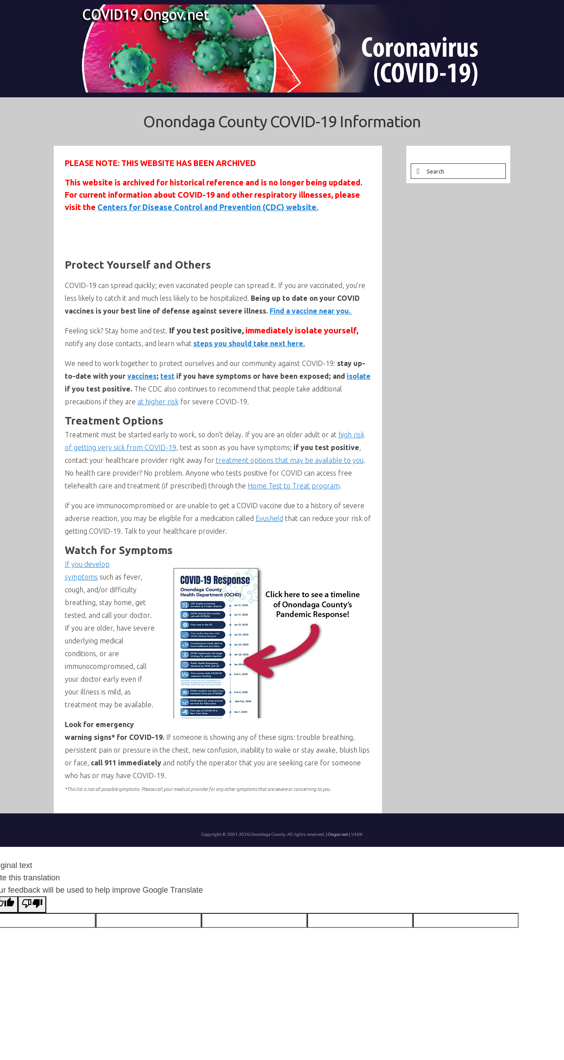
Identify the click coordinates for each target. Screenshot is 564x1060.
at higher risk (157, 402)
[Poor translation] (32, 904)
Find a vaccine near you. (311, 311)
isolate (359, 376)
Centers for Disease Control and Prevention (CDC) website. (207, 207)
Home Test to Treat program (294, 486)
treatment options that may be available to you (290, 460)
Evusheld (269, 518)
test (167, 376)
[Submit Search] (417, 171)
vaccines (141, 376)
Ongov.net (338, 834)
